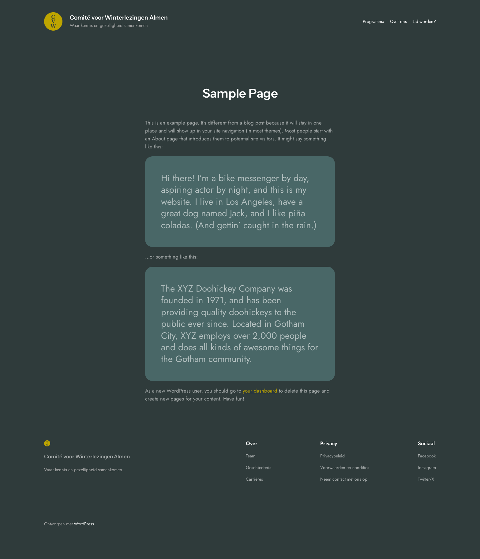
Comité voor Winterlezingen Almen (119, 17)
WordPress (84, 524)
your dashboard (260, 390)
